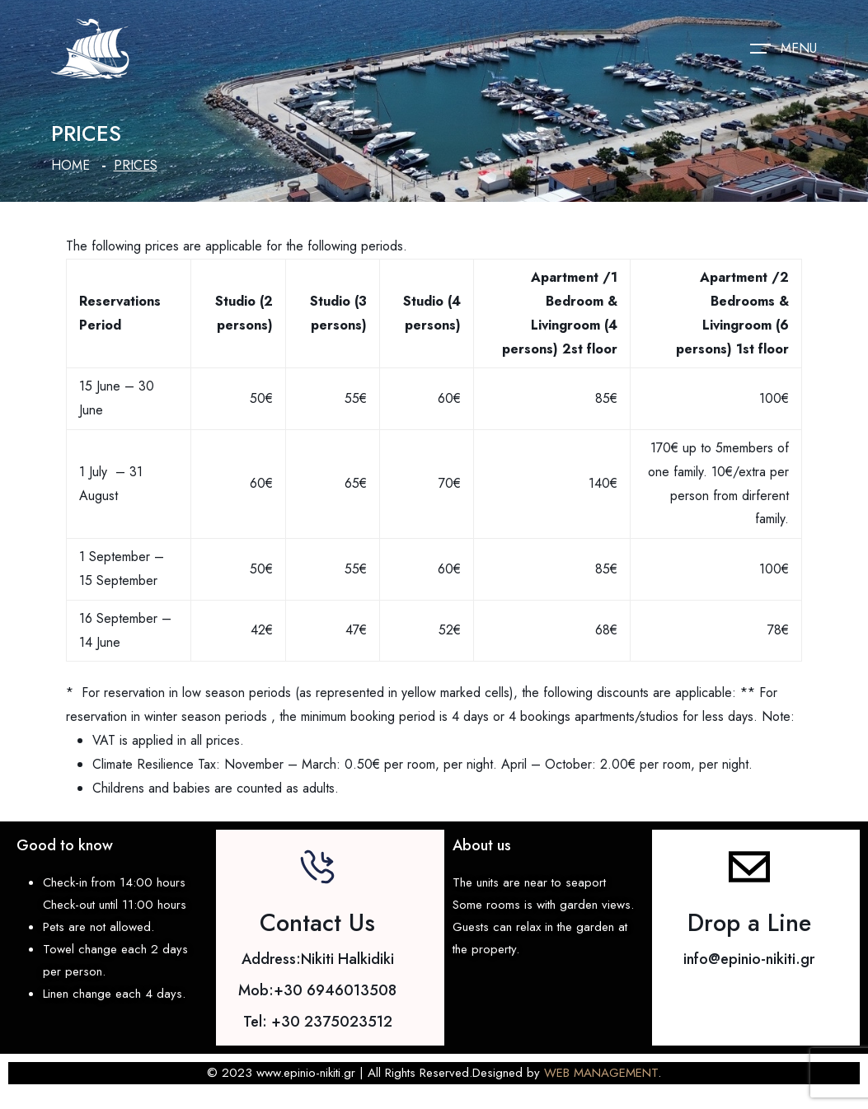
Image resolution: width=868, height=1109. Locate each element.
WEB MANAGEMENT (601, 1073)
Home (70, 165)
